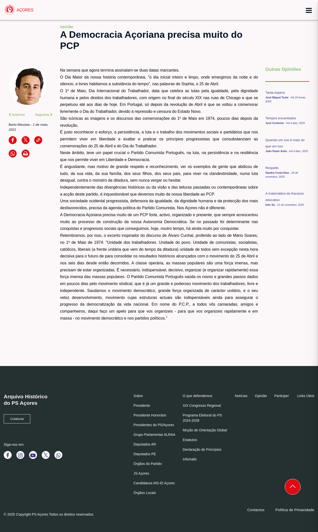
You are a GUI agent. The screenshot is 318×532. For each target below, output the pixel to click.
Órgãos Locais (144, 493)
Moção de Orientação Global (205, 430)
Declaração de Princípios (202, 449)
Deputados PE (144, 454)
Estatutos (190, 440)
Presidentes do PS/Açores (153, 425)
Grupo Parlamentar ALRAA (154, 435)
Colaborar (17, 419)
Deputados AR (144, 444)
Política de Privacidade (294, 510)
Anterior (17, 115)
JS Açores (141, 473)
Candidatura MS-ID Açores (154, 483)
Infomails (190, 459)
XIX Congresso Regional (202, 406)
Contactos (255, 510)
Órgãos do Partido (147, 464)
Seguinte (43, 115)
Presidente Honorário (149, 415)
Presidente (141, 406)
